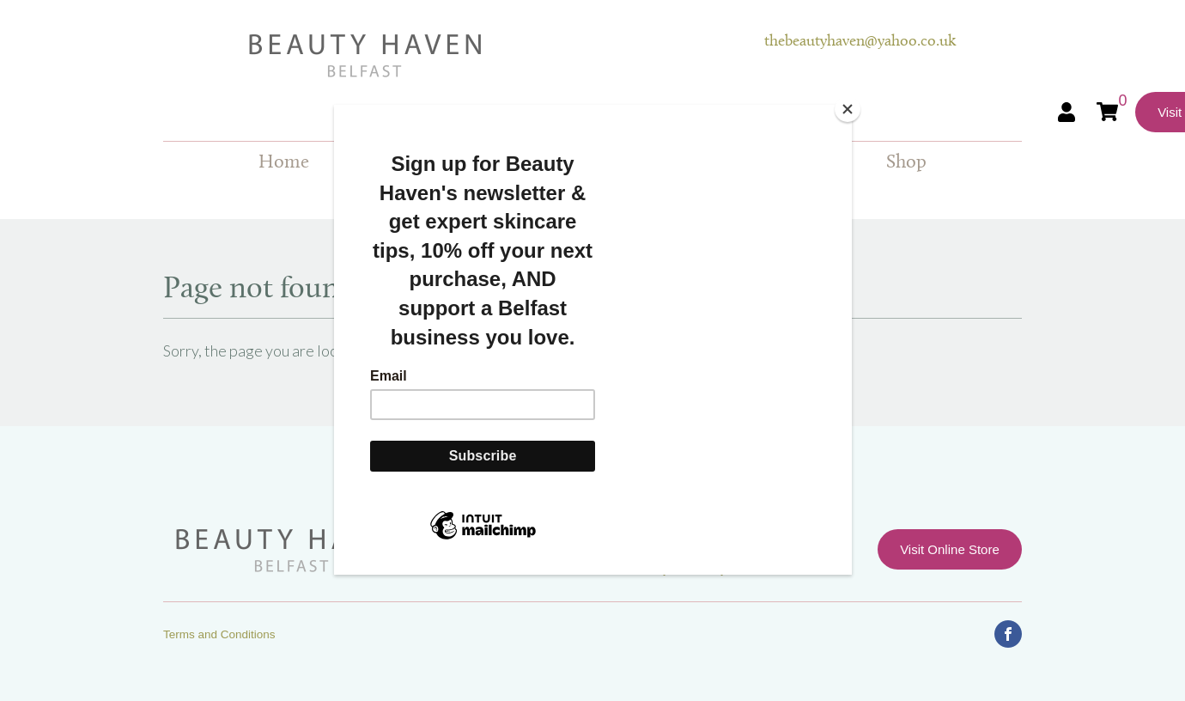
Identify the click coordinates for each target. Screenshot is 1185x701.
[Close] (847, 109)
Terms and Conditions (219, 634)
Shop (906, 163)
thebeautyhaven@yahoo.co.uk (860, 41)
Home (283, 163)
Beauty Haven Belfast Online (463, 55)
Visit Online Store (950, 549)
